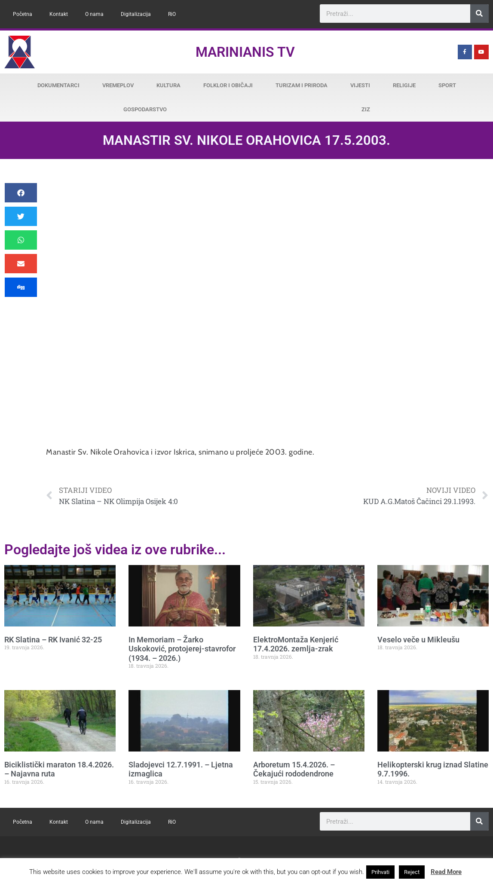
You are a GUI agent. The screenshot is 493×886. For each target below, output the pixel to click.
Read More (446, 872)
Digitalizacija (136, 14)
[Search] (479, 13)
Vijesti (360, 85)
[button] (21, 192)
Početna (22, 14)
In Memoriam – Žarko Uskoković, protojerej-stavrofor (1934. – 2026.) (182, 649)
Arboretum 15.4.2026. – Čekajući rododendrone (294, 769)
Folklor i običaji (228, 85)
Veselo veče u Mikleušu (418, 639)
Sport (447, 85)
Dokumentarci (58, 85)
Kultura (168, 85)
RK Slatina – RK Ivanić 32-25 (53, 639)
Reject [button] (412, 872)
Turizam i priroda (302, 85)
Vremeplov (118, 85)
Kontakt (58, 14)
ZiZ (365, 109)
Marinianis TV (245, 52)
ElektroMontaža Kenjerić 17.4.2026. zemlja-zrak (295, 644)
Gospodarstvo (145, 109)
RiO (172, 14)
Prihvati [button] (380, 872)
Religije (404, 85)
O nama (94, 14)
